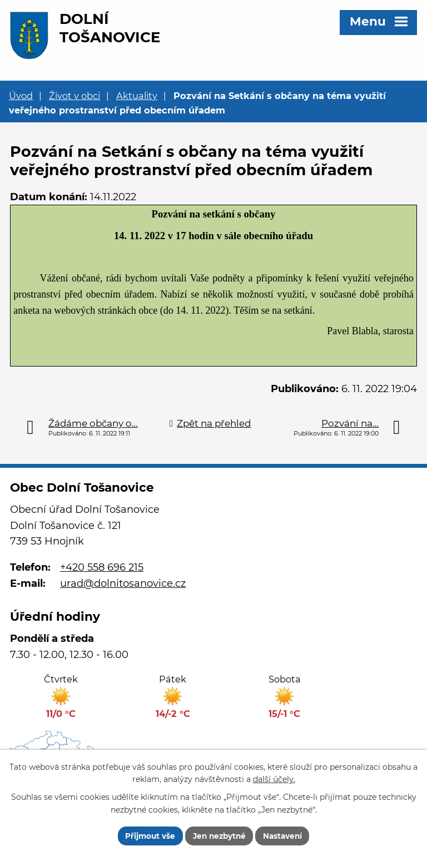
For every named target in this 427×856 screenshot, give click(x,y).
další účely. (274, 779)
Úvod (21, 95)
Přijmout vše (147, 835)
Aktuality (136, 95)
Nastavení (285, 835)
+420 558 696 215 (101, 567)
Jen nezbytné (219, 835)
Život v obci (74, 95)
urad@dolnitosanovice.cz (123, 583)
